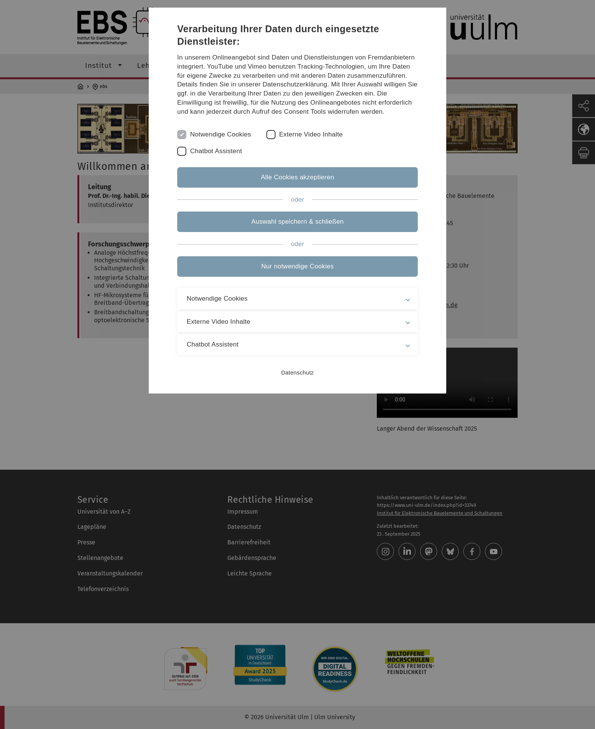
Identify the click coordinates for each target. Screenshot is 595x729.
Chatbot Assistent (216, 151)
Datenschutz (297, 372)
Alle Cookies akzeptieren (297, 177)
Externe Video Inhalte (311, 134)
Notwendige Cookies (220, 134)
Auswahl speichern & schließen (297, 221)
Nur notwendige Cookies (297, 266)
